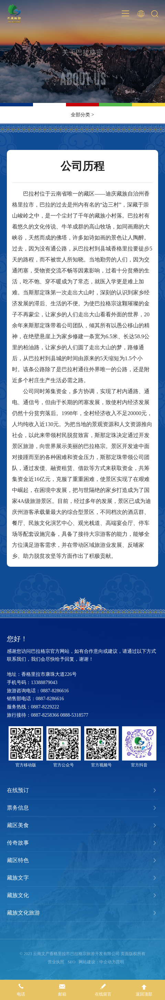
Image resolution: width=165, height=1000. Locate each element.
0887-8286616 (55, 690)
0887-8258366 (45, 715)
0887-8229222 (45, 706)
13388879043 (44, 682)
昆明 (120, 962)
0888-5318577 (74, 715)
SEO (72, 962)
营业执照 (56, 962)
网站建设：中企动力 (97, 962)
